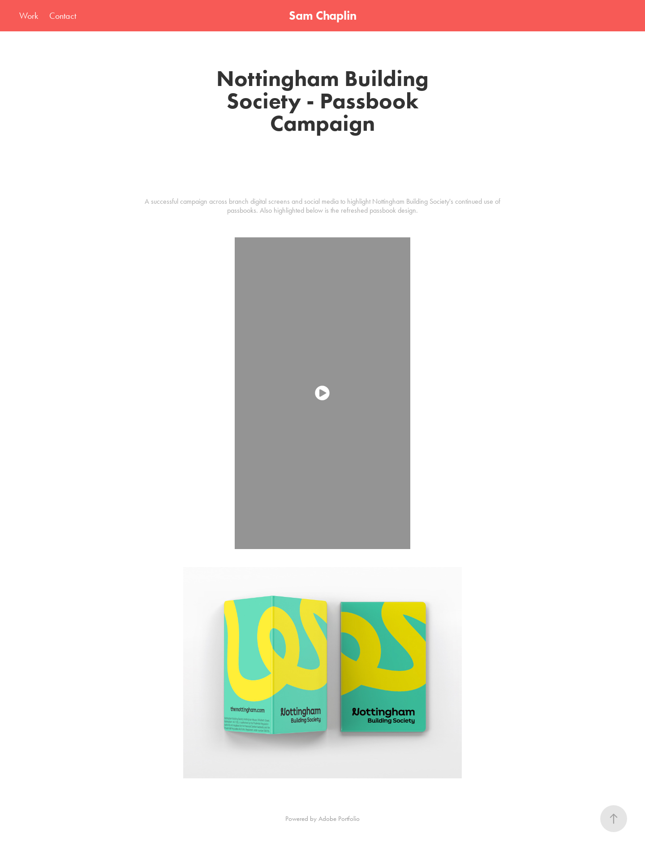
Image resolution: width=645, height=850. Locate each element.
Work (28, 15)
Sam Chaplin (323, 15)
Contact (62, 15)
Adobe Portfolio (339, 819)
